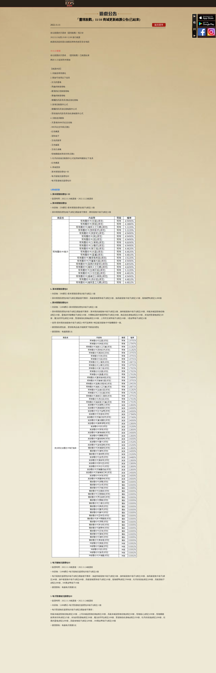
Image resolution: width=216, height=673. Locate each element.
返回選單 (158, 25)
